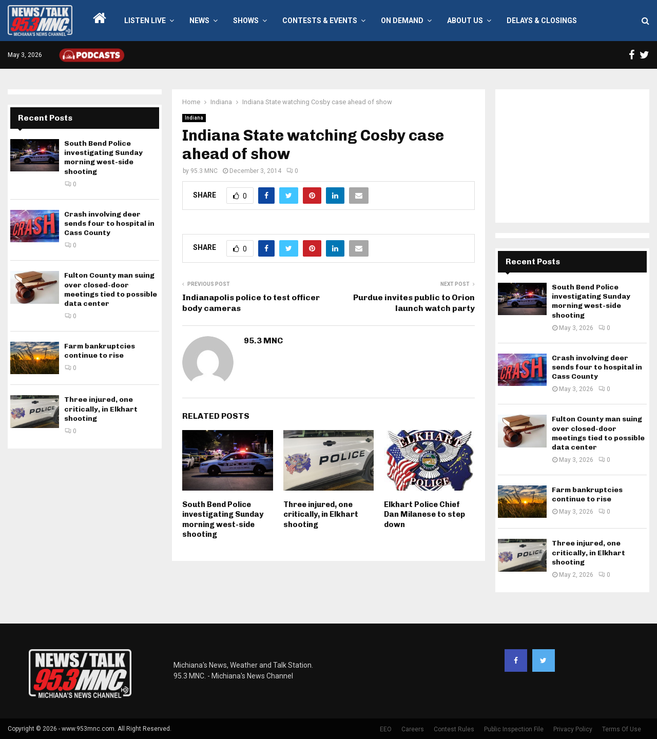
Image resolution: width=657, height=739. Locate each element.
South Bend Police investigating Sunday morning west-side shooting (222, 519)
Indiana (194, 118)
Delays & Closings (542, 20)
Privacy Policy (572, 729)
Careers (412, 729)
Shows (246, 20)
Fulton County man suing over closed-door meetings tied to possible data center (110, 289)
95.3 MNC (204, 170)
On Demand (402, 20)
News (199, 20)
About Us (465, 20)
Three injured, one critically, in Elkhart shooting (320, 514)
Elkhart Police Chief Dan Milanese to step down (424, 514)
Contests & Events (319, 20)
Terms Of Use (621, 729)
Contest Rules (454, 729)
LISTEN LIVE (145, 20)
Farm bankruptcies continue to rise (99, 351)
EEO (386, 729)
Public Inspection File (514, 729)
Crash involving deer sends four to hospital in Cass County (109, 223)
